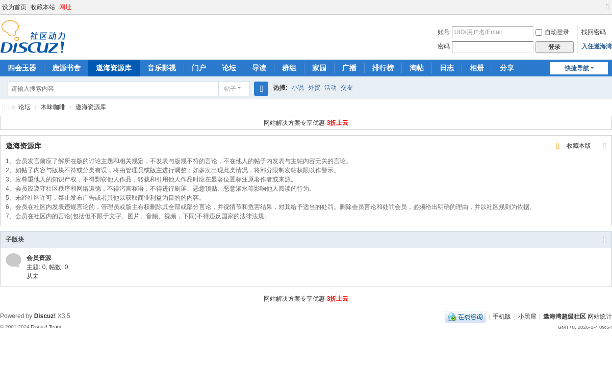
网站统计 (600, 316)
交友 (347, 87)
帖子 (230, 88)
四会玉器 (22, 68)
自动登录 (552, 32)
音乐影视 (161, 68)
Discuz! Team (46, 326)
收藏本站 (43, 7)
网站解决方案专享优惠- (306, 122)
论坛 (229, 68)
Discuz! (45, 316)
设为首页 (14, 7)
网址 (65, 7)
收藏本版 (579, 145)
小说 (298, 87)
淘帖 (417, 68)
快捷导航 (577, 68)
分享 (507, 68)
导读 (259, 68)
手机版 (502, 316)
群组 (289, 68)
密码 (444, 46)
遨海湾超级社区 (4, 107)
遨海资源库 (114, 68)
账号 (444, 32)
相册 (477, 68)
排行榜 (383, 68)
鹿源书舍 (66, 68)
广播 (349, 68)
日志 (447, 68)
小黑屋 (527, 316)
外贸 (314, 87)
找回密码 (593, 32)
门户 (199, 68)
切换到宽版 (607, 11)
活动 (330, 87)
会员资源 (39, 257)
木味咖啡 (53, 107)
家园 (319, 68)
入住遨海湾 (596, 46)
